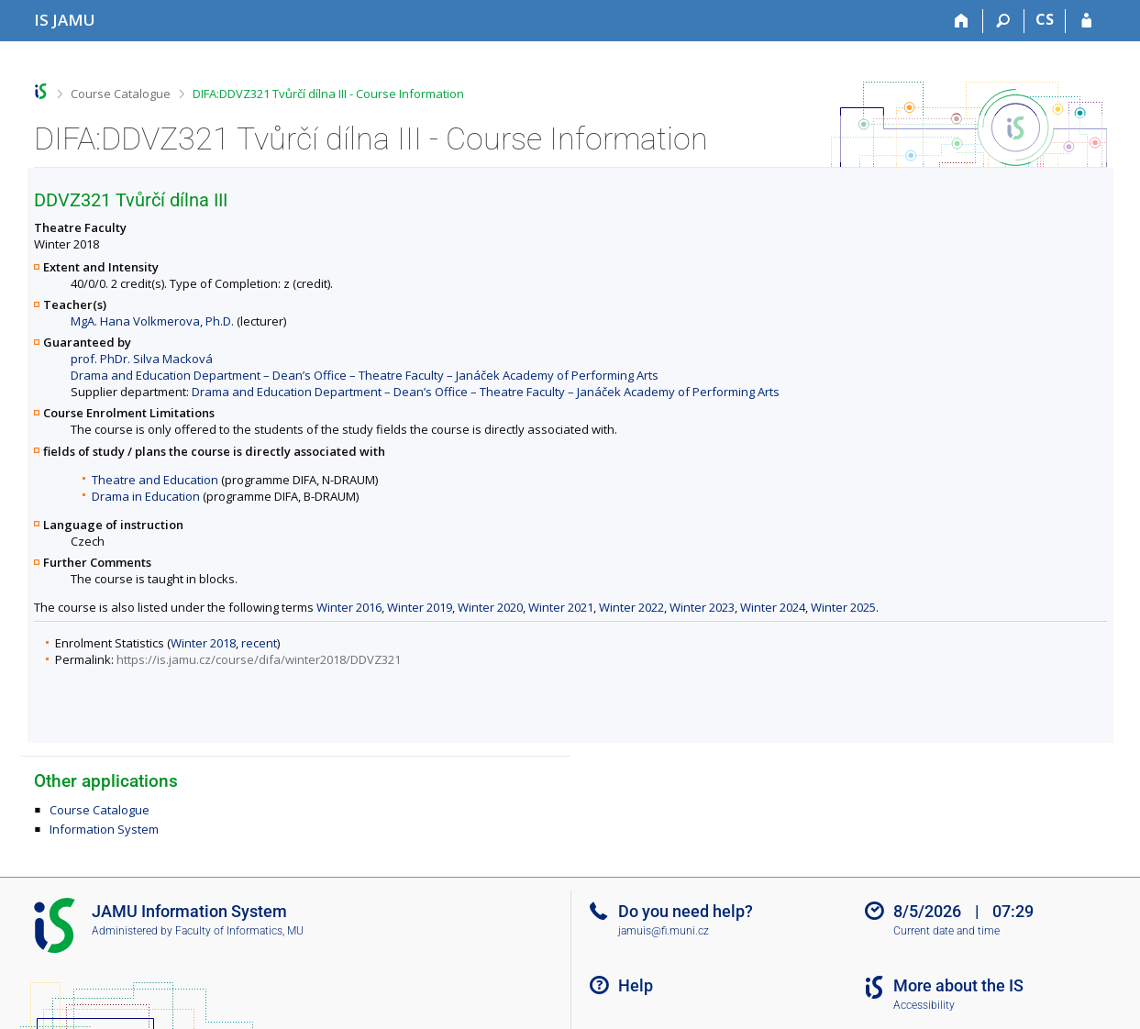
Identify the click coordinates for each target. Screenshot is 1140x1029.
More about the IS (958, 985)
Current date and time (946, 930)
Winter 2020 (490, 607)
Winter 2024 (772, 607)
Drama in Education (146, 496)
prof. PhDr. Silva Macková (142, 358)
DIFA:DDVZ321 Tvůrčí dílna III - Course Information (328, 93)
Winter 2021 (560, 607)
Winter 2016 (349, 607)
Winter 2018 (203, 643)
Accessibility (924, 1005)
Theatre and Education (155, 479)
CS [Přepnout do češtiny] (1044, 19)
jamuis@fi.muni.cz (663, 930)
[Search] (1003, 21)
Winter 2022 (631, 607)
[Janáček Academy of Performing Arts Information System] (64, 19)
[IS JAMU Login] (1086, 21)
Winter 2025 (843, 607)
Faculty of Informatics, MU (239, 930)
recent (259, 643)
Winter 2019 (419, 607)
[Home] (962, 21)
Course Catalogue (121, 93)
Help (635, 985)
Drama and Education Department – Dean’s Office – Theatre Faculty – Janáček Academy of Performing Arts (365, 375)
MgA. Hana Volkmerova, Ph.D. (152, 321)
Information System (104, 829)
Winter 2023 (702, 607)
